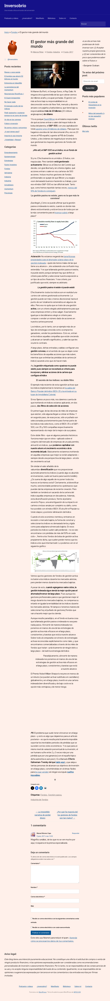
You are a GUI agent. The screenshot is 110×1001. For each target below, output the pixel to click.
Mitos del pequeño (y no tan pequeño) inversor (97, 116)
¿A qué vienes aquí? (11, 132)
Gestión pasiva (54, 795)
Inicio (6, 32)
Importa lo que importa (13, 136)
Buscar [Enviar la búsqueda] (103, 24)
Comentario (35, 863)
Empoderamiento (11, 153)
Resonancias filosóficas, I (14, 94)
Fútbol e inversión (11, 124)
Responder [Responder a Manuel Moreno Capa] (75, 833)
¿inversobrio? (27, 18)
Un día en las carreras (12, 120)
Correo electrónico (38, 900)
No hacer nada (10, 102)
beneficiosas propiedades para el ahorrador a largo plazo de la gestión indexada (53, 259)
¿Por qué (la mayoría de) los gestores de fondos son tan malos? (67, 815)
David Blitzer (49, 119)
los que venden (42, 772)
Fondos (14, 32)
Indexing (7, 177)
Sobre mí (62, 18)
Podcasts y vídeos (11, 18)
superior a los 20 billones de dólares (50, 129)
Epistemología (9, 157)
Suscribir (90, 88)
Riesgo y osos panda (12, 72)
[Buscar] (91, 24)
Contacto (73, 18)
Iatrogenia (8, 173)
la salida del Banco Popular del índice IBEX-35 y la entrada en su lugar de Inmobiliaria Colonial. (54, 391)
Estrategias (8, 161)
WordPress (42, 995)
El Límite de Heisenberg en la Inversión (95, 105)
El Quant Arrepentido (12, 98)
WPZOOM (77, 995)
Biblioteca (51, 18)
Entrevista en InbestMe (13, 83)
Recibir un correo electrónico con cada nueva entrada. (51, 931)
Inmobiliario (8, 185)
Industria (7, 181)
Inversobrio (15, 5)
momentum (8, 189)
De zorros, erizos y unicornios (15, 128)
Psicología (8, 193)
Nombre (34, 891)
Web (32, 909)
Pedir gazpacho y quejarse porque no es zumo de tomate (15, 114)
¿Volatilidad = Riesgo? (12, 140)
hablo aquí (60, 762)
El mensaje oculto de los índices (13, 107)
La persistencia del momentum (11, 88)
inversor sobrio (61, 212)
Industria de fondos (39, 799)
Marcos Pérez (38, 52)
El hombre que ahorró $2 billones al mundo (13, 77)
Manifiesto (40, 18)
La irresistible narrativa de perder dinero (43, 815)
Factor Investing (10, 165)
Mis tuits (85, 131)
